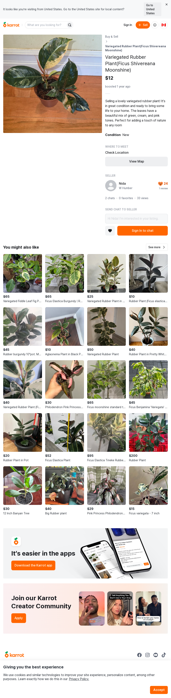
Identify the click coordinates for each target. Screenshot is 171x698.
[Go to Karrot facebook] (139, 655)
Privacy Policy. (79, 679)
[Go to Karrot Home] (14, 655)
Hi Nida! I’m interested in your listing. (136, 218)
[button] (157, 247)
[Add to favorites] (110, 231)
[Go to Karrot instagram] (147, 655)
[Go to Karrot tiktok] (163, 655)
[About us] (154, 25)
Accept (159, 690)
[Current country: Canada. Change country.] (164, 25)
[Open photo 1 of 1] (52, 84)
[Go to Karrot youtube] (155, 655)
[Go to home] (11, 25)
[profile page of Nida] (110, 185)
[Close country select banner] (166, 4)
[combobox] (46, 25)
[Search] (69, 25)
